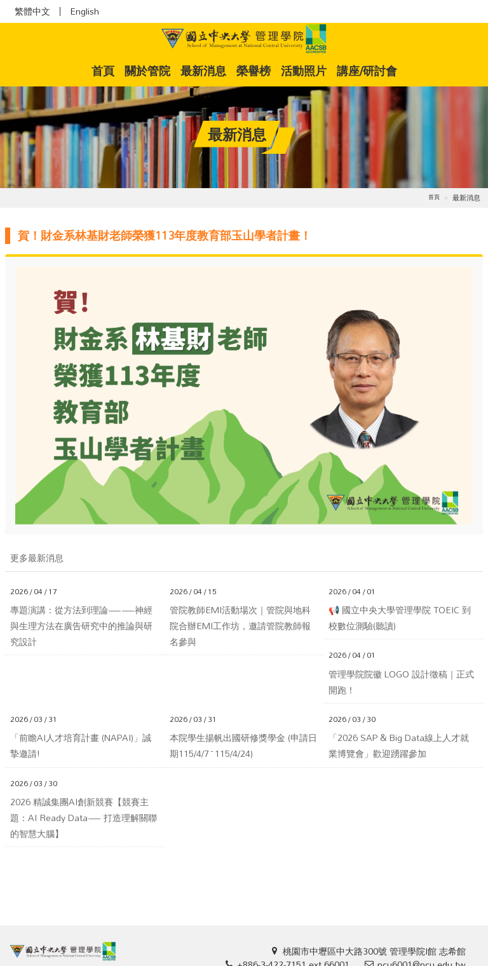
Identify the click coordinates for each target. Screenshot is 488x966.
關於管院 (147, 70)
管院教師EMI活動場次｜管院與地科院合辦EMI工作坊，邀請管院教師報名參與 (240, 626)
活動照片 (304, 70)
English (84, 11)
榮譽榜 (253, 70)
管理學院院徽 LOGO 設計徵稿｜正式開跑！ (401, 682)
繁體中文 (32, 11)
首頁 (105, 70)
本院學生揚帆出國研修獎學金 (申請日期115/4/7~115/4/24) (243, 745)
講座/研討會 (367, 70)
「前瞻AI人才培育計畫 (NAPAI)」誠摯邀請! (80, 745)
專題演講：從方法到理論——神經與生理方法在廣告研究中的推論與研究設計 (81, 626)
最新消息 (203, 70)
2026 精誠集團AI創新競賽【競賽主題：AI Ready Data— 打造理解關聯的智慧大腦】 (83, 818)
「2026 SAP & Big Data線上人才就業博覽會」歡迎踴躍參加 (399, 745)
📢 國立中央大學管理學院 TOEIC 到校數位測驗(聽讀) (400, 618)
